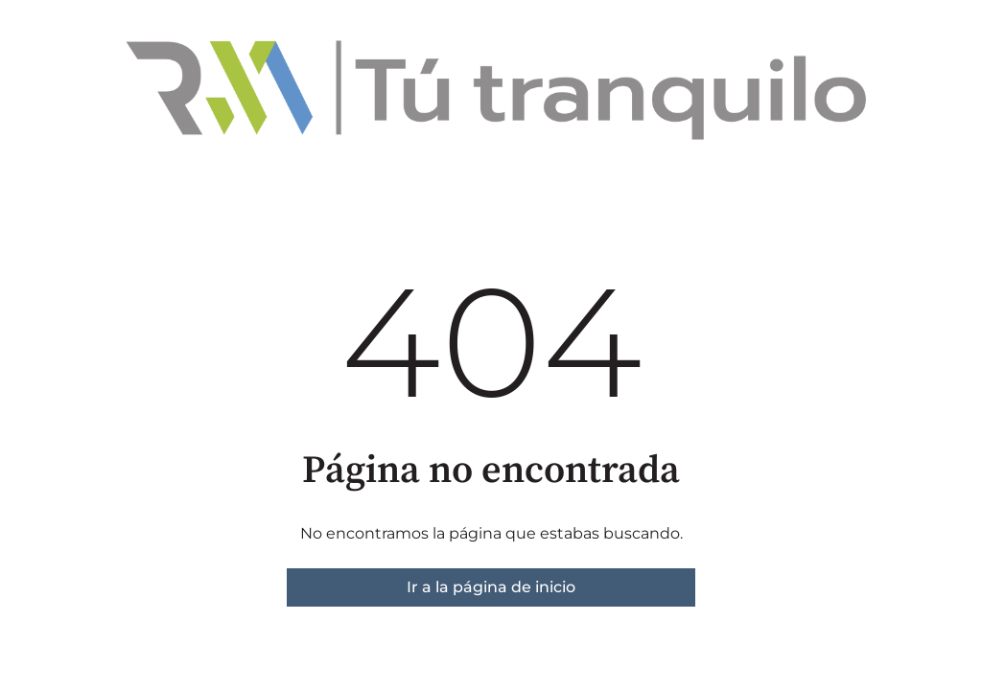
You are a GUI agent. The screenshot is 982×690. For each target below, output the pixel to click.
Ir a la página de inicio (491, 587)
